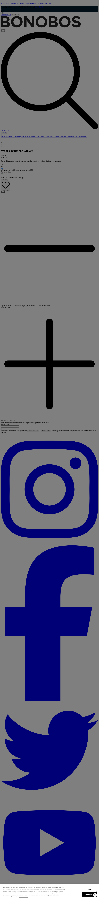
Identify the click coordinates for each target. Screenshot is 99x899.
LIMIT (90, 889)
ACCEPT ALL (89, 894)
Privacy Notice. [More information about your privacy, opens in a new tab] (23, 897)
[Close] (97, 891)
